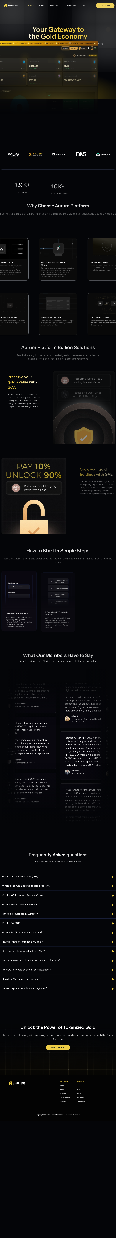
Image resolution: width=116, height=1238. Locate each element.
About (41, 6)
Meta (79, 1089)
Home (31, 6)
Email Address (13, 587)
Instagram (81, 1093)
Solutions (54, 6)
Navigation (64, 1081)
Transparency (70, 6)
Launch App (105, 6)
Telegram (81, 1101)
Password (12, 596)
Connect (80, 1081)
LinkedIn (80, 1097)
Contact (84, 6)
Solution (63, 1093)
